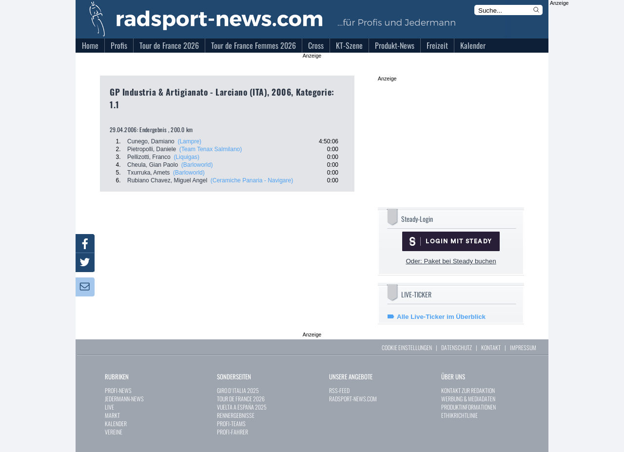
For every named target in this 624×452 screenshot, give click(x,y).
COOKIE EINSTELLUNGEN (407, 347)
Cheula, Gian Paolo (152, 164)
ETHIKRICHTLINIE (459, 415)
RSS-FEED (339, 390)
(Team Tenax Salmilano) (210, 149)
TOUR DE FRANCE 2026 (241, 398)
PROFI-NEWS (118, 390)
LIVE (109, 407)
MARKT (112, 415)
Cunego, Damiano (151, 141)
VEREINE (113, 432)
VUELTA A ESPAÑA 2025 (242, 407)
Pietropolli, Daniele (151, 149)
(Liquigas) (186, 157)
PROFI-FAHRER (232, 432)
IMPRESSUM (523, 347)
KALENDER (116, 423)
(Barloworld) (197, 164)
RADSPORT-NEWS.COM (353, 398)
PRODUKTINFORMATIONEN (468, 407)
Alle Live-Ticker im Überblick (441, 316)
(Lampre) (189, 141)
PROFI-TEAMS (231, 423)
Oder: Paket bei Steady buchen (451, 261)
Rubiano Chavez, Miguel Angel (167, 180)
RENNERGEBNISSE (235, 415)
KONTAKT (491, 347)
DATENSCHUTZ (456, 347)
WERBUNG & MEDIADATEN (468, 398)
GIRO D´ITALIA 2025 (238, 390)
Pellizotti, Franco (149, 157)
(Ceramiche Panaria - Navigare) (252, 180)
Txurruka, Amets (148, 172)
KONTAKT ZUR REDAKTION (468, 390)
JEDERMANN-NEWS (124, 398)
